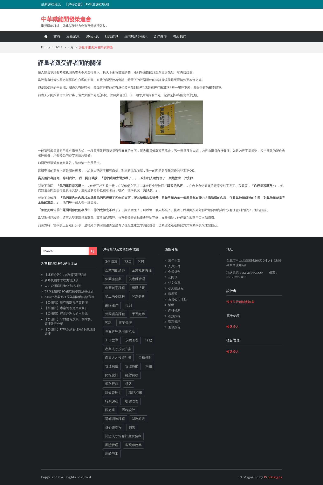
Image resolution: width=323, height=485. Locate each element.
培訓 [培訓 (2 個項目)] (128, 305)
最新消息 (73, 36)
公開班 (172, 277)
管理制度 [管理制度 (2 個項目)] (111, 366)
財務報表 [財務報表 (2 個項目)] (138, 419)
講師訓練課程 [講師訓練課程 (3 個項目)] (115, 419)
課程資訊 (174, 322)
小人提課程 (176, 288)
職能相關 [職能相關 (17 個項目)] (135, 393)
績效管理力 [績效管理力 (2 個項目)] (113, 393)
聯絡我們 (179, 36)
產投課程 (174, 316)
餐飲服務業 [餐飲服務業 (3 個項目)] (133, 445)
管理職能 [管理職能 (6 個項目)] (131, 366)
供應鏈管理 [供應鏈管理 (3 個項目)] (137, 279)
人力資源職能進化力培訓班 (63, 286)
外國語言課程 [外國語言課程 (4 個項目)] (115, 314)
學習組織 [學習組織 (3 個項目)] (138, 314)
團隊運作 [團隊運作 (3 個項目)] (111, 305)
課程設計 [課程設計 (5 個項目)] (128, 410)
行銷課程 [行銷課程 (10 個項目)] (111, 401)
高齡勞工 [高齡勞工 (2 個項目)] (111, 454)
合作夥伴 (160, 36)
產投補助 (174, 310)
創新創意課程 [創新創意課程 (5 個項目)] (115, 288)
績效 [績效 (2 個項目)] (128, 384)
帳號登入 (232, 326)
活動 (171, 305)
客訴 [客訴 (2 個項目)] (108, 323)
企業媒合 (174, 271)
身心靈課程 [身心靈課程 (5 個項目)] (113, 427)
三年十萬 (174, 260)
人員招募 (174, 266)
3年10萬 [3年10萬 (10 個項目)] (111, 262)
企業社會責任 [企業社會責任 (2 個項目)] (142, 270)
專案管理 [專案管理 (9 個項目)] (125, 323)
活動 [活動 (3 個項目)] (148, 340)
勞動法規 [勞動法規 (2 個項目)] (138, 288)
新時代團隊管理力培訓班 (61, 280)
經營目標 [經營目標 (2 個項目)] (131, 375)
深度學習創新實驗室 (240, 302)
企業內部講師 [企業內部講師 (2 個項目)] (115, 270)
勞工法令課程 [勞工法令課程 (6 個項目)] (115, 296)
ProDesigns (273, 477)
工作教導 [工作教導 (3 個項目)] (111, 340)
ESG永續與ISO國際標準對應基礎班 (69, 291)
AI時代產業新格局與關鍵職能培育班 (69, 297)
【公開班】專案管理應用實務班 (66, 308)
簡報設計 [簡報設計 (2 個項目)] (111, 375)
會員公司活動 (177, 299)
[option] (125, 4)
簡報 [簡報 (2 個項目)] (148, 366)
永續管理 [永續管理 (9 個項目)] (131, 340)
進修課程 (174, 327)
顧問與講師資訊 (135, 36)
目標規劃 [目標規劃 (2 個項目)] (145, 358)
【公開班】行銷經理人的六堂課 (66, 314)
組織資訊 (111, 36)
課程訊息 (92, 36)
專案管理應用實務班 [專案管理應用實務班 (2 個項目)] (120, 331)
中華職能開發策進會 (66, 19)
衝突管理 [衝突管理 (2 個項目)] (131, 401)
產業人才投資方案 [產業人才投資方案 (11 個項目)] (118, 349)
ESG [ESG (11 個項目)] (127, 262)
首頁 (57, 36)
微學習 (172, 294)
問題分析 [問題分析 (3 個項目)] (138, 296)
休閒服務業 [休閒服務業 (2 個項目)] (113, 279)
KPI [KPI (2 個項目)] (141, 262)
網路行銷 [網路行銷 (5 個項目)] (111, 384)
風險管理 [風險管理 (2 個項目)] (111, 445)
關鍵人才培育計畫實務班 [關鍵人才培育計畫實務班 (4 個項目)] (123, 436)
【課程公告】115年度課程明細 (86, 4)
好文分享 (174, 283)
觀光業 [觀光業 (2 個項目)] (110, 410)
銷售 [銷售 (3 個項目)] (132, 427)
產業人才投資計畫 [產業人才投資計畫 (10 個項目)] (118, 358)
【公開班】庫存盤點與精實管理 (66, 302)
